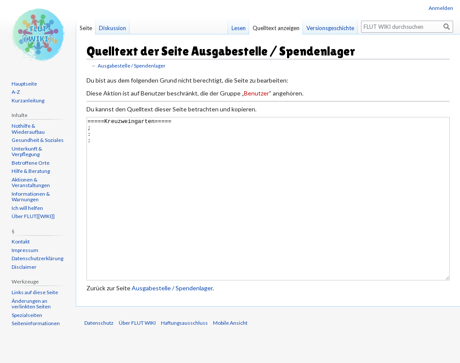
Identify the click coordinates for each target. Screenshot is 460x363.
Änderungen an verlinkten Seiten (31, 304)
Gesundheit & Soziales (38, 140)
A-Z (16, 92)
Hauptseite (24, 83)
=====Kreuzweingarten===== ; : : (268, 215)
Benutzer (256, 93)
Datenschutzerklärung (37, 258)
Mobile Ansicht (230, 355)
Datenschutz (99, 355)
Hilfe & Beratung (31, 171)
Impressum (25, 250)
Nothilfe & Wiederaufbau (28, 129)
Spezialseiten (27, 315)
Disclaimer (24, 267)
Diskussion (112, 28)
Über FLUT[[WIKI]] (33, 216)
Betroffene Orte (30, 163)
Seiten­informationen (36, 323)
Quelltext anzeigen (276, 28)
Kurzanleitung (28, 100)
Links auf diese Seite (35, 292)
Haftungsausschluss (184, 355)
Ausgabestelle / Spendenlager (132, 65)
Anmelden (441, 8)
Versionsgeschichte (330, 28)
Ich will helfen (27, 208)
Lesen (239, 28)
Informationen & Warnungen (31, 197)
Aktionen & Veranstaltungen (31, 182)
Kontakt (21, 241)
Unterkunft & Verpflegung (27, 151)
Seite (86, 28)
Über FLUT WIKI (137, 355)
